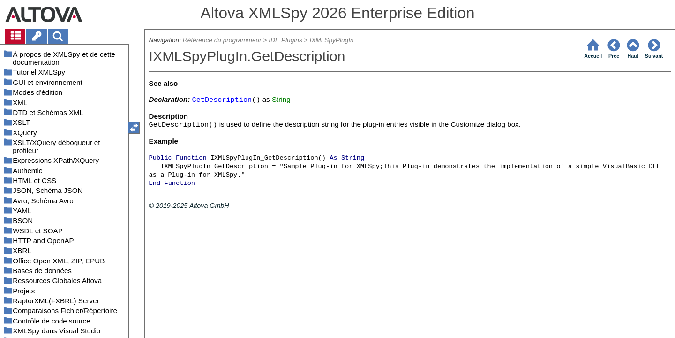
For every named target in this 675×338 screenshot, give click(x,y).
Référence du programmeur (222, 40)
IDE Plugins (285, 40)
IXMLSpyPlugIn (331, 40)
